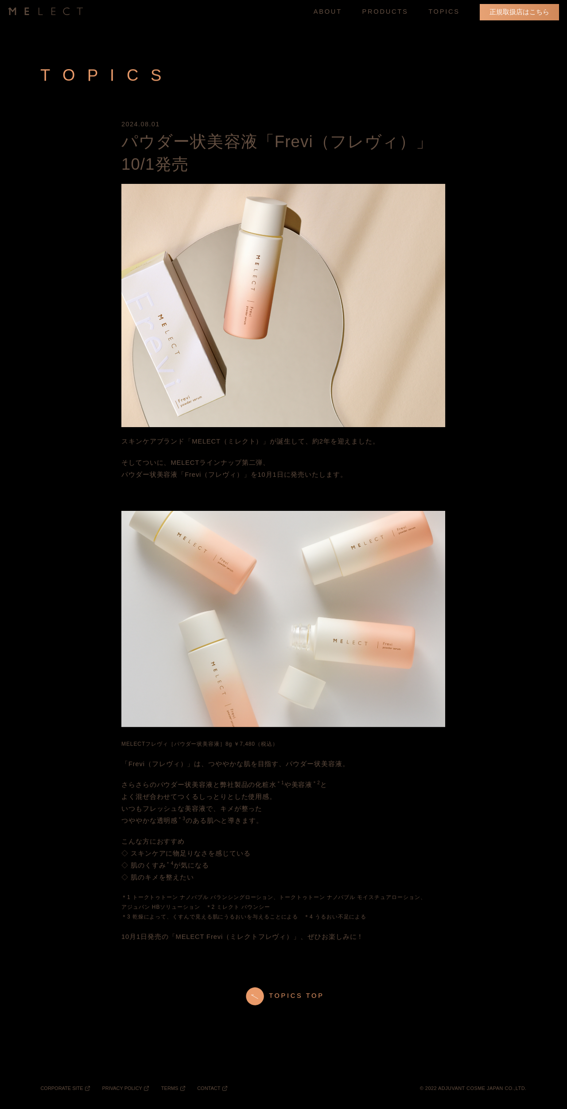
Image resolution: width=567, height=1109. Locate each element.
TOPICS (444, 11)
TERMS (169, 1088)
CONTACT (208, 1088)
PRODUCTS (385, 12)
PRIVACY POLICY (122, 1088)
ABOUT (328, 11)
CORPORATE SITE (61, 1088)
